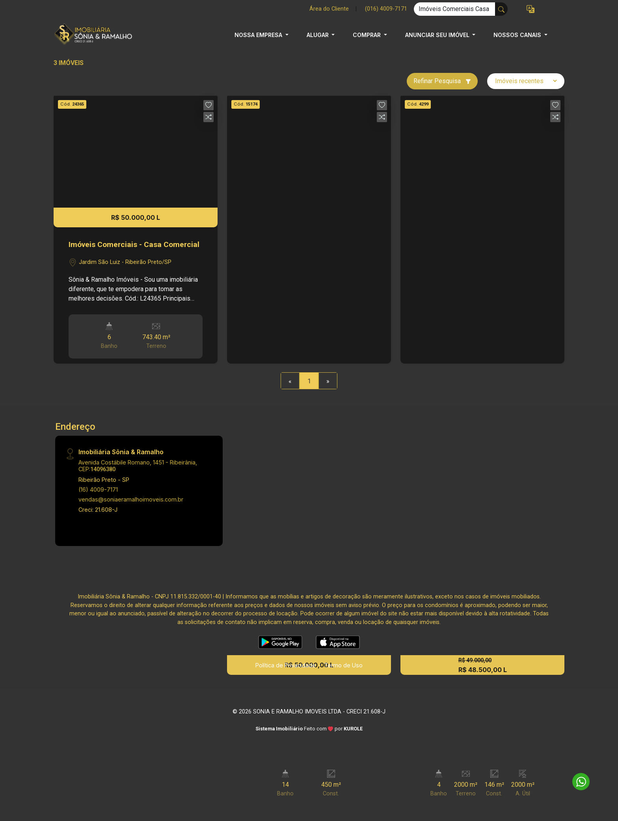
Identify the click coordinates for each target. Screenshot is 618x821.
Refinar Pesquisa (442, 81)
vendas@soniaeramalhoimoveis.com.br (130, 499)
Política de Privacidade (285, 665)
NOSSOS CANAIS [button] (518, 35)
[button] (530, 9)
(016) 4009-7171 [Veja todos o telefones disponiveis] (386, 9)
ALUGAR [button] (318, 35)
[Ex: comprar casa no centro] (454, 9)
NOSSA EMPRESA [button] (259, 35)
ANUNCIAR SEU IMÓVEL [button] (438, 35)
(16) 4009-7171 (98, 489)
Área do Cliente (329, 9)
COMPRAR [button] (367, 35)
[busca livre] (501, 9)
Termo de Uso (343, 665)
